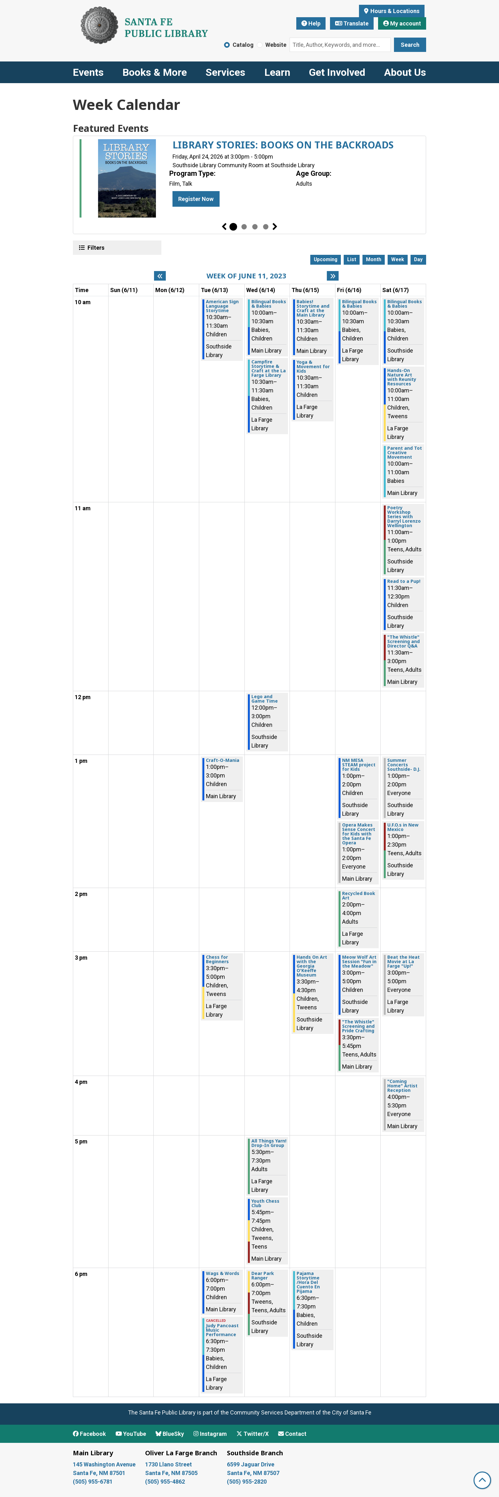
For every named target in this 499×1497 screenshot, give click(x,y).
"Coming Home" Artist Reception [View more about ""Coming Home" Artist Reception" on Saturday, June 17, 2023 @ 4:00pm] (402, 1085)
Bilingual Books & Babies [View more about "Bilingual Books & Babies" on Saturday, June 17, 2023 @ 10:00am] (404, 303)
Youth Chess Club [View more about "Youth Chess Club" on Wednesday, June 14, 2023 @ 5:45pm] (265, 1203)
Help (310, 23)
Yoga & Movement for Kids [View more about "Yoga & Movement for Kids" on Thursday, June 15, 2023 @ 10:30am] (313, 366)
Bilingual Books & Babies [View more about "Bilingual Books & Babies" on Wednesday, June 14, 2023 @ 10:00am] (268, 303)
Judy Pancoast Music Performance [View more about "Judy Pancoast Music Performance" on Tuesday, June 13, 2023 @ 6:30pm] (222, 1330)
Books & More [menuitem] (155, 72)
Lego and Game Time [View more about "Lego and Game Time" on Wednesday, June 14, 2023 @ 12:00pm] (264, 698)
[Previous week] (160, 276)
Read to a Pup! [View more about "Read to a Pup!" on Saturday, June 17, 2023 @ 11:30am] (403, 581)
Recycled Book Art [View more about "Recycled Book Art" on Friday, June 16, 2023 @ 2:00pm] (358, 895)
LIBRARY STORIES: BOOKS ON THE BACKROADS (283, 145)
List (351, 259)
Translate (352, 23)
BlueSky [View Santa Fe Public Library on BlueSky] (170, 1433)
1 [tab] (233, 227)
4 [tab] (266, 227)
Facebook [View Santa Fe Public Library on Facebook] (89, 1433)
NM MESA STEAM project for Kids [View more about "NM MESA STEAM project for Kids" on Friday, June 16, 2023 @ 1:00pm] (359, 764)
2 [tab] (244, 227)
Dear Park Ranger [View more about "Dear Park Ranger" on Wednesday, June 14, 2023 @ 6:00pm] (262, 1275)
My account (402, 23)
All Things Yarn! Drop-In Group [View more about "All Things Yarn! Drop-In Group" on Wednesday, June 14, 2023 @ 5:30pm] (268, 1143)
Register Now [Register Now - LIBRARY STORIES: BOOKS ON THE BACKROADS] (196, 199)
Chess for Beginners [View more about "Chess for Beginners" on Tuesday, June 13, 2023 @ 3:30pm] (217, 959)
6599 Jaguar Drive (250, 1464)
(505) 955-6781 (93, 1481)
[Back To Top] (482, 1480)
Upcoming (325, 259)
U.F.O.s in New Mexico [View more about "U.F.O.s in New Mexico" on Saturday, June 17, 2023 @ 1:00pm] (402, 827)
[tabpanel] (249, 179)
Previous (224, 227)
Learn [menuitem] (277, 72)
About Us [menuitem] (405, 72)
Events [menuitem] (88, 72)
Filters (95, 247)
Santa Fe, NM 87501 (100, 1473)
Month (373, 259)
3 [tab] (255, 227)
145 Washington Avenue (104, 1464)
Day (418, 259)
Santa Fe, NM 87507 (254, 1473)
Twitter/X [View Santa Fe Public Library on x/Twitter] (252, 1433)
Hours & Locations (394, 11)
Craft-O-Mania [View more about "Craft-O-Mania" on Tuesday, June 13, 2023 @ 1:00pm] (222, 760)
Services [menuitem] (225, 72)
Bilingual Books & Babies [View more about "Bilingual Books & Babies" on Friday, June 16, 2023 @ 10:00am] (359, 303)
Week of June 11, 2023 (246, 275)
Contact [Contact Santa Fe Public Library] (292, 1433)
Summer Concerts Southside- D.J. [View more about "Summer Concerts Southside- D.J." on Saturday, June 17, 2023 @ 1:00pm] (403, 764)
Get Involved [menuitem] (337, 72)
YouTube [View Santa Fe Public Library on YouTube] (131, 1433)
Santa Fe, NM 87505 (172, 1473)
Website (275, 44)
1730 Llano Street (168, 1464)
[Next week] (333, 276)
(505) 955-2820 (247, 1481)
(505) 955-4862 (165, 1481)
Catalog (243, 44)
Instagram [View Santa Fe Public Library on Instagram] (210, 1433)
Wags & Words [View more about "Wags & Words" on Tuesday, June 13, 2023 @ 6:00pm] (222, 1273)
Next (275, 227)
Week (397, 259)
